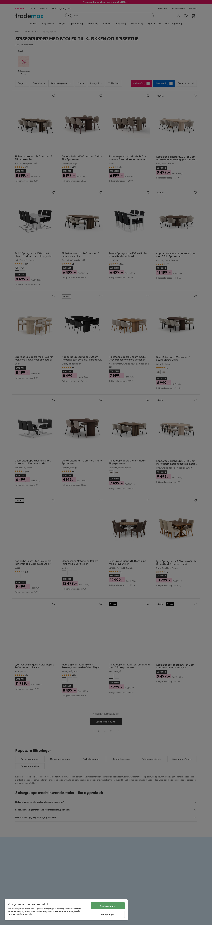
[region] (66, 909)
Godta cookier (108, 906)
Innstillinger (107, 914)
